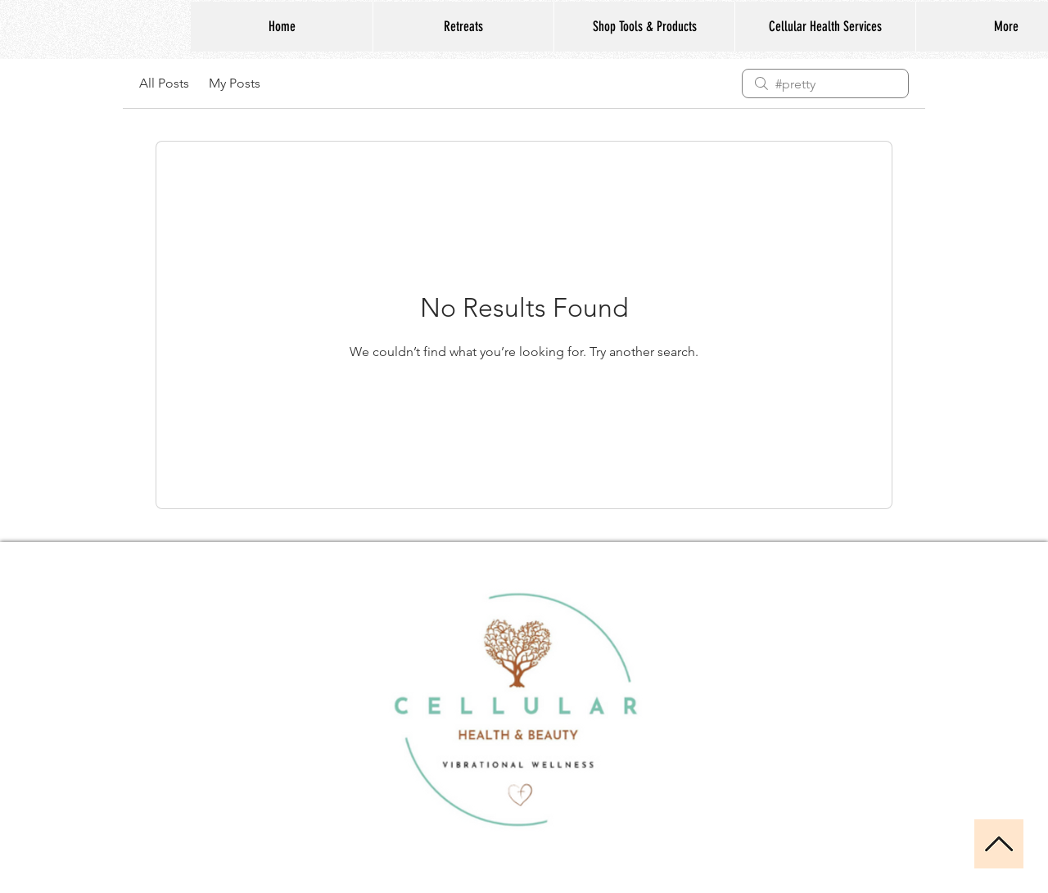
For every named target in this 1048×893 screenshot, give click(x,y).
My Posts (234, 83)
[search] (825, 83)
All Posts (164, 83)
